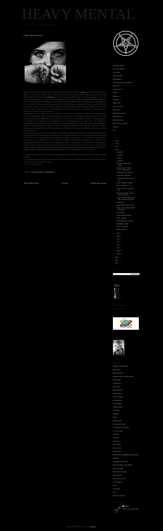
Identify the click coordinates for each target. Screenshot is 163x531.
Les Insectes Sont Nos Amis (121, 427)
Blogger (93, 527)
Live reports (116, 72)
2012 (117, 143)
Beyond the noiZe (118, 373)
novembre (120, 155)
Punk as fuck (116, 103)
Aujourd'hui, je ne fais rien (124, 172)
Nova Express (117, 444)
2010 (117, 149)
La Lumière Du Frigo (119, 424)
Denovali (50, 97)
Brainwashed (116, 380)
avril (118, 245)
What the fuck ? (117, 89)
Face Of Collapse (118, 397)
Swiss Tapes (116, 489)
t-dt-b (114, 492)
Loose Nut (116, 434)
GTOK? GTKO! (117, 407)
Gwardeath (116, 410)
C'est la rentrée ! (121, 229)
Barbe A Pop (116, 369)
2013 (117, 141)
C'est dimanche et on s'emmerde (122, 82)
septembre (120, 161)
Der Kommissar (117, 390)
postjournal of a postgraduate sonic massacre (126, 455)
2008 (117, 260)
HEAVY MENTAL (78, 14)
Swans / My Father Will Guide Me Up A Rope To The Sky (125, 198)
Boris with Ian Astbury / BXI (125, 205)
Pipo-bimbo (116, 110)
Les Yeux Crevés (118, 431)
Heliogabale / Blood (122, 224)
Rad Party (116, 458)
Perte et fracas (117, 448)
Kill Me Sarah (117, 420)
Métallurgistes (50, 172)
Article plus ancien (98, 183)
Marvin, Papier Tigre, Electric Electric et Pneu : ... (125, 194)
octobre (119, 158)
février (119, 250)
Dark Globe (116, 387)
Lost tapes (116, 99)
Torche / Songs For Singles (124, 183)
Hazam (126, 506)
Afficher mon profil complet (130, 509)
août (118, 233)
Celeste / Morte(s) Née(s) (124, 215)
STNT (115, 485)
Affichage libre (117, 116)
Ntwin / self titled (122, 218)
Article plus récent (31, 183)
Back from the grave (119, 113)
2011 (116, 146)
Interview (116, 127)
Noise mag (116, 441)
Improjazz (116, 414)
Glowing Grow (117, 400)
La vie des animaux (118, 69)
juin (118, 239)
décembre (120, 152)
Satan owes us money (119, 478)
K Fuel (115, 417)
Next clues (116, 437)
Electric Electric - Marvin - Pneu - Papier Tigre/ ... (124, 168)
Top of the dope (117, 76)
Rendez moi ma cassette (120, 123)
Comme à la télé (117, 106)
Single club (116, 86)
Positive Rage (117, 451)
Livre (114, 130)
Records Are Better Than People (122, 465)
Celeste (82, 92)
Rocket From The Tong (119, 472)
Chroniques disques (37, 172)
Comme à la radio (118, 120)
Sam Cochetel (117, 475)
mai (118, 242)
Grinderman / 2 (121, 202)
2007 (117, 263)
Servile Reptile (117, 482)
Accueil (65, 183)
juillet (119, 236)
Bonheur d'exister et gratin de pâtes (123, 376)
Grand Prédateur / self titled (125, 221)
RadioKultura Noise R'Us (120, 461)
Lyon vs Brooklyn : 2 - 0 (124, 185)
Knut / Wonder (121, 212)
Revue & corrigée (118, 468)
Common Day (117, 383)
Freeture (115, 93)
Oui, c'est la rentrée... (123, 226)
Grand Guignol (117, 403)
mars (118, 248)
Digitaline (116, 96)
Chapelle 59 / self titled (123, 175)
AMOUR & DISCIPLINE (120, 366)
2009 (117, 257)
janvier (119, 253)
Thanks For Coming (119, 495)
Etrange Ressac (117, 393)
